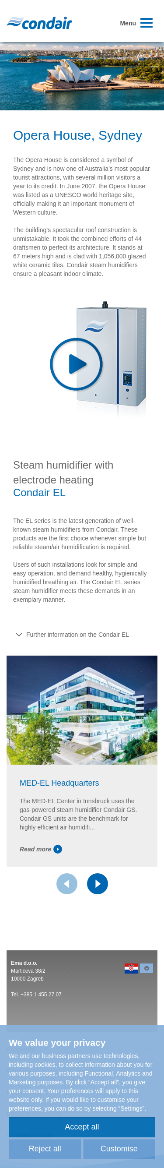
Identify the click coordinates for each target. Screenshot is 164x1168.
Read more (41, 849)
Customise (119, 1148)
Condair (39, 22)
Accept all (82, 1126)
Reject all (45, 1148)
